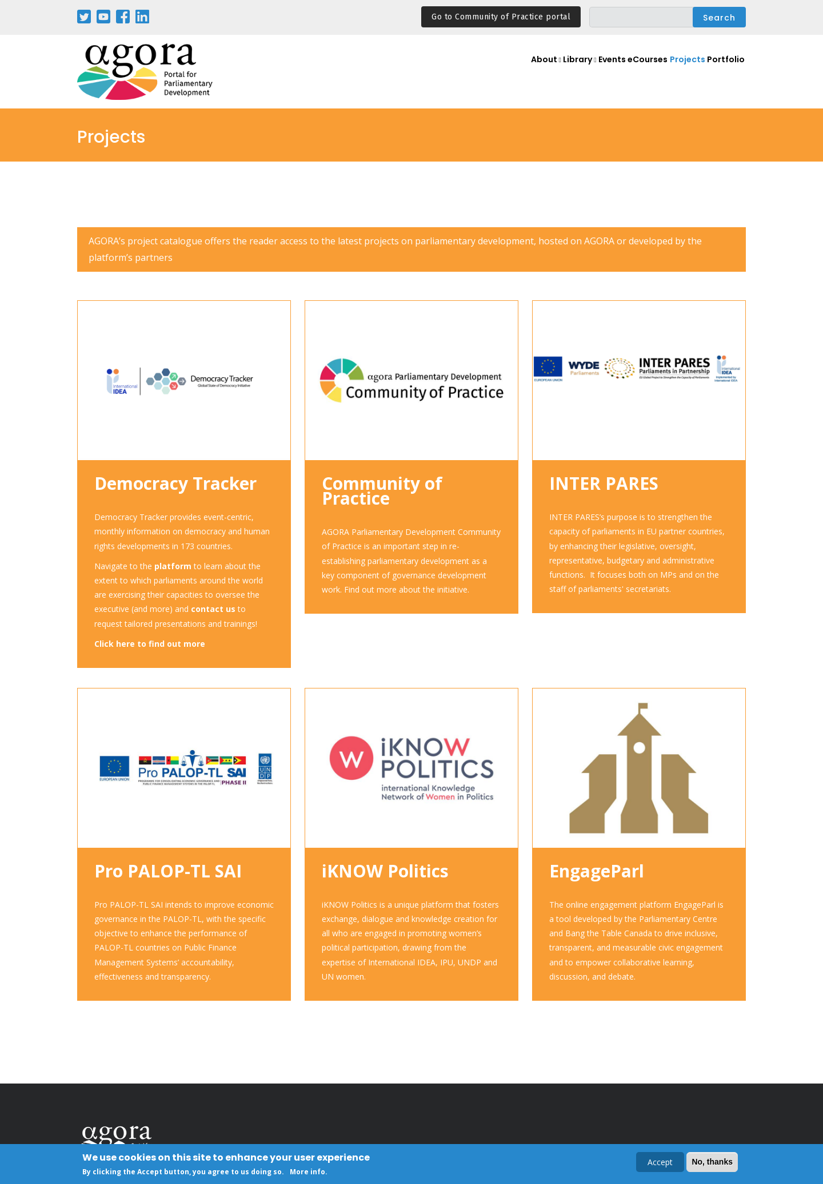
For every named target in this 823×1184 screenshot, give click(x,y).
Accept (660, 1163)
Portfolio (724, 72)
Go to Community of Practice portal (501, 17)
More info (307, 1173)
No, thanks (712, 1162)
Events (594, 72)
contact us (213, 608)
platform (172, 566)
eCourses (636, 72)
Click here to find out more (149, 643)
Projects (681, 72)
